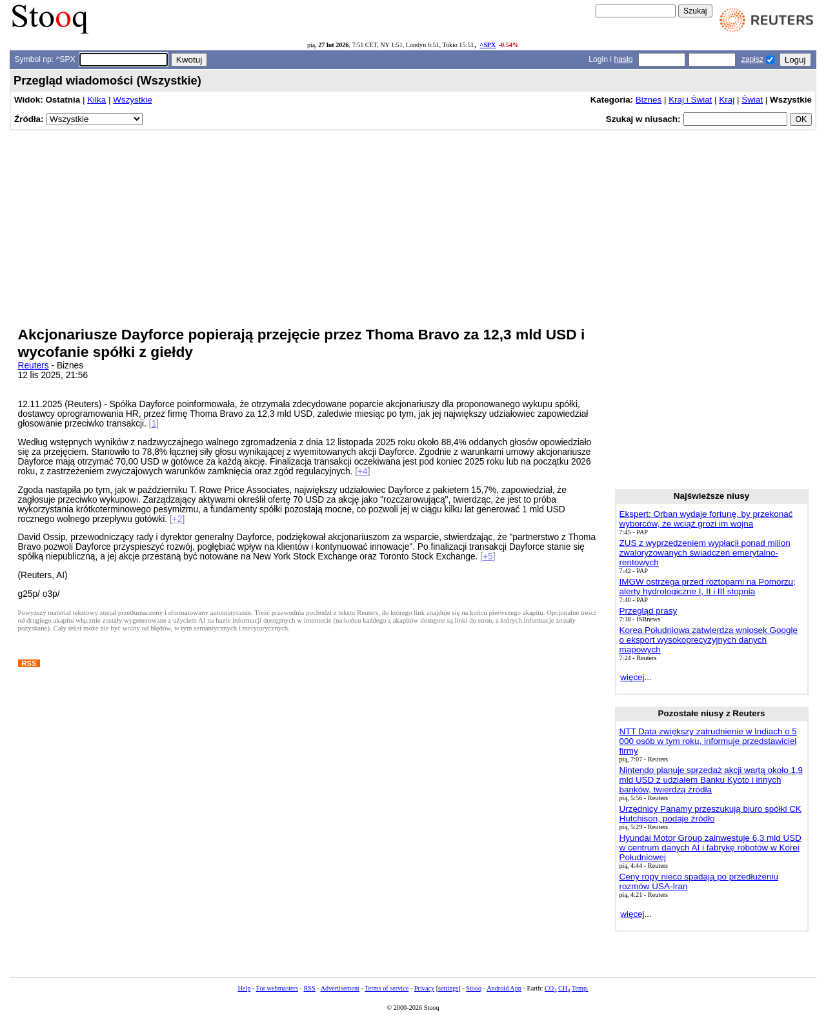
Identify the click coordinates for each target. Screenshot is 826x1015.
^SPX (487, 44)
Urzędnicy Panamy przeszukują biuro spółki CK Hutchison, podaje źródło (710, 813)
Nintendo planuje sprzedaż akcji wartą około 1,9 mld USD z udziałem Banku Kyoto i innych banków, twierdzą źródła (711, 779)
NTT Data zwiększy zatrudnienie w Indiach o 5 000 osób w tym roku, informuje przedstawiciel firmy (708, 741)
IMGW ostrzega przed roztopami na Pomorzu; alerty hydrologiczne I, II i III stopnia (708, 586)
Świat (752, 100)
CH (564, 988)
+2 (177, 519)
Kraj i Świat (690, 100)
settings (448, 988)
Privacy (424, 988)
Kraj (726, 100)
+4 (363, 471)
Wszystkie (132, 100)
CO (550, 988)
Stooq (473, 988)
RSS (309, 988)
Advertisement (340, 988)
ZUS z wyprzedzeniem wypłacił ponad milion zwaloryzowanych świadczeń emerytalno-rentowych (705, 552)
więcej (632, 677)
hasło (623, 59)
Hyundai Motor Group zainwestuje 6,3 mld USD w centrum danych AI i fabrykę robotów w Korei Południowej (710, 847)
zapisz (752, 59)
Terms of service (386, 988)
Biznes (648, 100)
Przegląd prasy (649, 611)
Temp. (580, 988)
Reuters (33, 365)
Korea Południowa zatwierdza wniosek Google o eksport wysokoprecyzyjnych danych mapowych (709, 639)
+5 (488, 556)
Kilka (96, 100)
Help (243, 988)
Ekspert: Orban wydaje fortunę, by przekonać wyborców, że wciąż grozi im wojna (706, 518)
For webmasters (277, 988)
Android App (504, 988)
